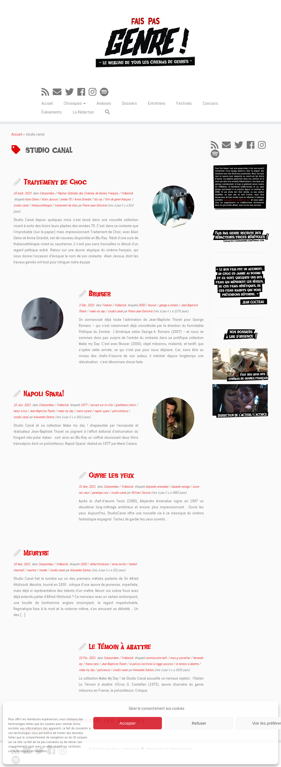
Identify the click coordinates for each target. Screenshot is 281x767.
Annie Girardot (83, 199)
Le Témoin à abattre (120, 646)
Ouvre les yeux (111, 475)
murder (43, 570)
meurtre (32, 570)
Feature (107, 305)
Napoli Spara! (44, 393)
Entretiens (156, 103)
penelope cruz (100, 492)
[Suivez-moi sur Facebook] (83, 92)
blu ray (98, 199)
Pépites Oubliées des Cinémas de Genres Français (88, 193)
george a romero (169, 305)
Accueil (47, 103)
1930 (84, 564)
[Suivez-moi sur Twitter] (71, 92)
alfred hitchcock (99, 564)
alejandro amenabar (157, 486)
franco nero (92, 664)
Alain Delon (32, 199)
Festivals (184, 103)
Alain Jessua (50, 199)
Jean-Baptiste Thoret (42, 411)
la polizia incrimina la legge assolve (151, 664)
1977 (84, 405)
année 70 (66, 199)
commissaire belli (156, 658)
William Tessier (140, 492)
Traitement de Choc (55, 181)
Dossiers (129, 103)
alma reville (119, 564)
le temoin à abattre (187, 664)
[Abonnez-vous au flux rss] (47, 92)
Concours (210, 103)
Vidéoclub (127, 193)
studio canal (21, 205)
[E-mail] (59, 92)
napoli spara (102, 411)
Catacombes (47, 193)
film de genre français (118, 199)
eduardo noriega (180, 486)
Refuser (199, 723)
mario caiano (84, 411)
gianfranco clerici (126, 405)
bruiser (152, 305)
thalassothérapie (41, 205)
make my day (97, 311)
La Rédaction (83, 112)
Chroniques (75, 103)
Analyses (104, 103)
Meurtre (36, 552)
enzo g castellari (180, 658)
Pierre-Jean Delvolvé (94, 205)
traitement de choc (66, 205)
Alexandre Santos (43, 417)
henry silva (20, 411)
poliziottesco (120, 411)
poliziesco (104, 670)
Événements (51, 112)
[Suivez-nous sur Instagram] (94, 92)
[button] (107, 112)
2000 (142, 305)
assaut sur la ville (101, 405)
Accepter (127, 723)
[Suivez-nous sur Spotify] (106, 92)
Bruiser (100, 293)
